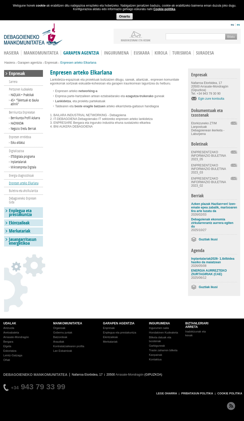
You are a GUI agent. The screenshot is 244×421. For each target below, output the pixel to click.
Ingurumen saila (159, 327)
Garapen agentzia (81, 53)
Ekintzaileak (19, 223)
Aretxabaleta (11, 332)
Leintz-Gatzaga (12, 355)
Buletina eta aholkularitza (23, 190)
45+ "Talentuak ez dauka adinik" (25, 102)
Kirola (161, 53)
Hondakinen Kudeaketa (163, 332)
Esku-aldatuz (18, 142)
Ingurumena (116, 53)
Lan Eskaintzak (62, 350)
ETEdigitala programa (23, 156)
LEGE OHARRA (166, 393)
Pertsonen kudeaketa (21, 89)
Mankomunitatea (41, 53)
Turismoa (181, 53)
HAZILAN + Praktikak (22, 94)
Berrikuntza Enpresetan (22, 112)
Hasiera (9, 62)
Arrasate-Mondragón (16, 337)
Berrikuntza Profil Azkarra (25, 117)
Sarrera (13, 81)
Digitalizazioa (16, 150)
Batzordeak (60, 337)
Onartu (124, 16)
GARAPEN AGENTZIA (118, 323)
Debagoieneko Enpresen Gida (22, 200)
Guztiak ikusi (208, 239)
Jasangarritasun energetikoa (22, 241)
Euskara (142, 53)
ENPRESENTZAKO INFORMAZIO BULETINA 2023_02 (208, 182)
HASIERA (11, 53)
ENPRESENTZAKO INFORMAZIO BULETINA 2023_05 (208, 155)
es (238, 24)
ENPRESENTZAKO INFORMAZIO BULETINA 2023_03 (208, 169)
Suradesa (205, 53)
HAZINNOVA (17, 123)
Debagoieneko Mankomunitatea (33, 34)
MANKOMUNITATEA (67, 323)
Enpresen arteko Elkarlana (23, 183)
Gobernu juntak (62, 332)
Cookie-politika (164, 9)
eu (232, 24)
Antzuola (8, 327)
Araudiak (58, 341)
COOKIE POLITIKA (229, 393)
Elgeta (7, 346)
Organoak (59, 327)
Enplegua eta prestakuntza (20, 212)
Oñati (6, 359)
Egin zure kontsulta (211, 98)
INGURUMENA (159, 323)
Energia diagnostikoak (21, 175)
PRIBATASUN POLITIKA (197, 393)
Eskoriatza (9, 350)
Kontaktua (155, 359)
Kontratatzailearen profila (68, 346)
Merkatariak (19, 231)
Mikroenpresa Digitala (23, 167)
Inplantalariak (18, 161)
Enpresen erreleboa (20, 136)
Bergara (8, 341)
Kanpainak (155, 354)
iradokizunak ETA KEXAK (135, 40)
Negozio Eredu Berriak (23, 128)
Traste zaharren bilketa (163, 350)
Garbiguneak (157, 345)
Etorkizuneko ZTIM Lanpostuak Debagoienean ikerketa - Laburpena (207, 128)
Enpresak (51, 62)
